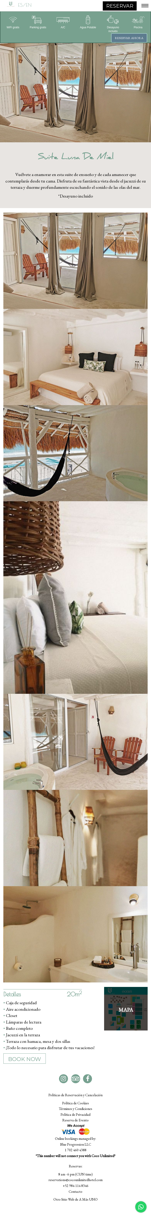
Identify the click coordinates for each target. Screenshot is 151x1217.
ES (20, 5)
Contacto (75, 1191)
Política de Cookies (75, 1103)
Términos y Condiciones (75, 1108)
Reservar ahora (129, 38)
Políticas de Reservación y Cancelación (75, 1095)
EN (29, 5)
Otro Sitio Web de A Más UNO (75, 1199)
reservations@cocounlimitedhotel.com (75, 1179)
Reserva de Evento (75, 1120)
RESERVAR (119, 6)
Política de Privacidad (75, 1114)
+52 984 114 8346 (75, 1185)
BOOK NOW (24, 1059)
